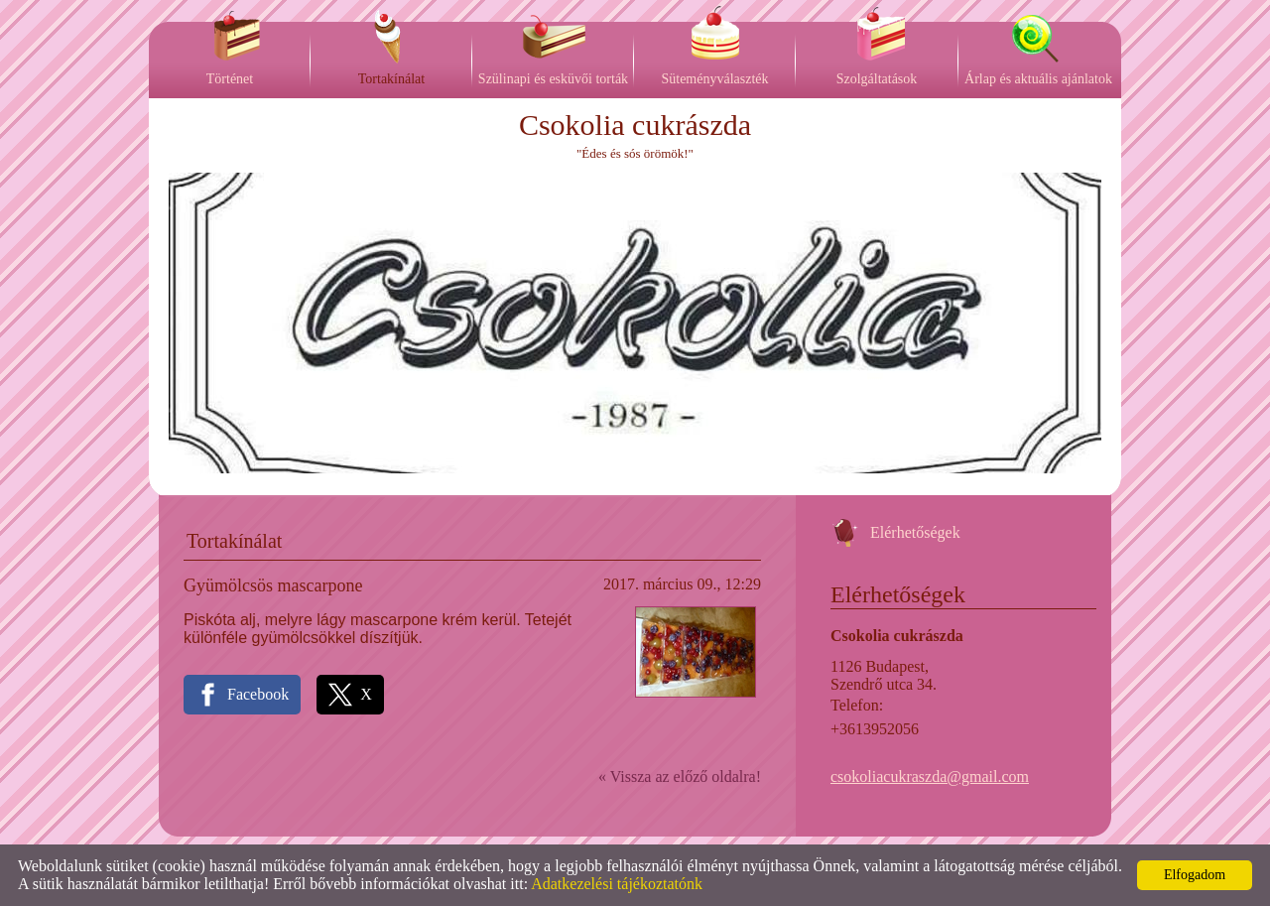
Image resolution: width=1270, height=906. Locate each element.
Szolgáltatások (877, 78)
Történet (229, 78)
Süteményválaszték (714, 78)
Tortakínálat (391, 78)
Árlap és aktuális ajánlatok (1038, 78)
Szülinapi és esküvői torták (553, 78)
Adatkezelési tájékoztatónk (616, 883)
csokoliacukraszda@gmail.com (929, 776)
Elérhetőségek (915, 532)
